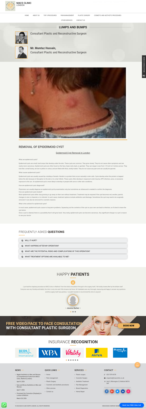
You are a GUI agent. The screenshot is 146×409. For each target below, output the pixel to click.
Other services (66, 20)
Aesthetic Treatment (82, 381)
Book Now (128, 325)
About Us (36, 15)
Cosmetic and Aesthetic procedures (107, 15)
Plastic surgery (80, 374)
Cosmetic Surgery (81, 378)
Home (27, 15)
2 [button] (73, 311)
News (18, 370)
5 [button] (75, 360)
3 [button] (75, 311)
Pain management (67, 15)
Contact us (80, 20)
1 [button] (70, 311)
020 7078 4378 (72, 4)
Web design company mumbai (111, 406)
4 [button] (73, 360)
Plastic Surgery (84, 15)
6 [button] (77, 360)
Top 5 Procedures (50, 15)
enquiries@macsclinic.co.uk (73, 7)
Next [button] (127, 295)
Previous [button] (19, 295)
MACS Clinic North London (27, 406)
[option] (73, 294)
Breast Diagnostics (82, 388)
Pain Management (81, 385)
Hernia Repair (80, 391)
